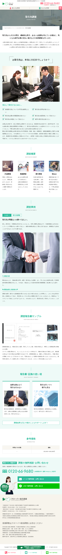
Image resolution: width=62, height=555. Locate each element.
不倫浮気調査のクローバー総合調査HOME (14, 28)
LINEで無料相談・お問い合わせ (33, 486)
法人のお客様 (44, 8)
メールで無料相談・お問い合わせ (33, 479)
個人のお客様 (15, 8)
